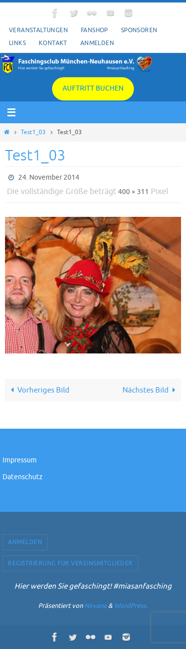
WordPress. (131, 605)
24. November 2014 (48, 177)
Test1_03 (33, 132)
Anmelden (97, 43)
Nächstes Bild (151, 390)
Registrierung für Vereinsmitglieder (70, 563)
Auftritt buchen (93, 88)
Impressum (19, 460)
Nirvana (95, 605)
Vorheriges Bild (38, 390)
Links (17, 43)
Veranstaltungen (38, 30)
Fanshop (94, 30)
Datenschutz (22, 477)
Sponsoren (139, 30)
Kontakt (53, 43)
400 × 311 (133, 192)
